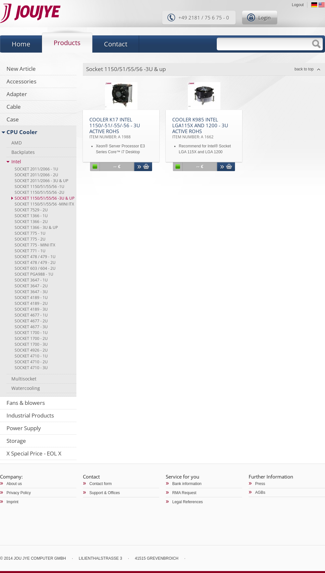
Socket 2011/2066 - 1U (36, 169)
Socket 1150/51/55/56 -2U (39, 192)
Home (21, 44)
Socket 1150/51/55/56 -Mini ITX (44, 204)
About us (14, 483)
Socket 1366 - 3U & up (36, 227)
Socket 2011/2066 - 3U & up (41, 180)
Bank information (187, 483)
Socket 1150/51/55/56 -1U (39, 186)
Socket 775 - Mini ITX (35, 245)
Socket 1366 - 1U (31, 215)
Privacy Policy (18, 493)
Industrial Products (30, 415)
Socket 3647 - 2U (31, 286)
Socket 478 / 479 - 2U (35, 262)
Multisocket (23, 379)
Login (264, 17)
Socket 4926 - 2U (31, 350)
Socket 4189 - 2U (31, 303)
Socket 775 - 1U (30, 233)
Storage (16, 440)
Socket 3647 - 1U (31, 280)
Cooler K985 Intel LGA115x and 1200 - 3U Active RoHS (200, 128)
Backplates (23, 152)
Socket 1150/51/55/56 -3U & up (44, 198)
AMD (16, 143)
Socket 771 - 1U (30, 251)
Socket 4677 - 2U (31, 321)
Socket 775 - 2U (30, 239)
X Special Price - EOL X (33, 453)
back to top (304, 69)
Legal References (187, 502)
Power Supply (23, 428)
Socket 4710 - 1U (31, 356)
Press (260, 483)
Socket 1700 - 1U (31, 332)
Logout (298, 5)
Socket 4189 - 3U (31, 309)
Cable (13, 106)
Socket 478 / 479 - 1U (35, 256)
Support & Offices (104, 493)
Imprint (12, 502)
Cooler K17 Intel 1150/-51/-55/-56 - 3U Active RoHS (114, 128)
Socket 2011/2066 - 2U (36, 175)
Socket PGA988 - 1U (34, 274)
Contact (115, 44)
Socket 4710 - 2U (31, 362)
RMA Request (184, 493)
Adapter (16, 94)
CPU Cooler (21, 132)
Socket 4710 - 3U (31, 367)
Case (12, 119)
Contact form (100, 483)
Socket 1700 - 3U (31, 344)
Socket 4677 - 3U (31, 327)
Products (67, 42)
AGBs (260, 492)
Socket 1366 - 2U (31, 221)
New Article (21, 68)
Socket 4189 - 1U (31, 297)
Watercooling (25, 388)
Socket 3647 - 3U (31, 291)
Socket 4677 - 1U (31, 315)
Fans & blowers (25, 402)
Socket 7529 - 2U (31, 210)
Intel (16, 161)
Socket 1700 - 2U (31, 338)
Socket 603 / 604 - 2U (35, 268)
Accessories (21, 81)
